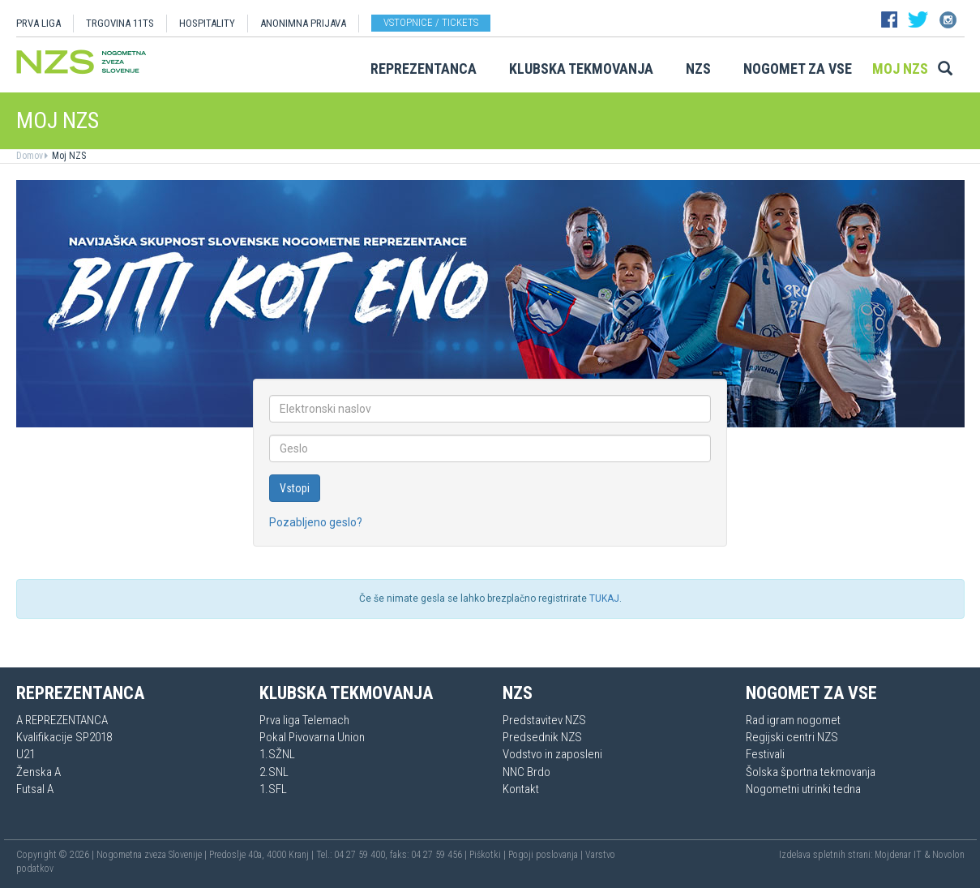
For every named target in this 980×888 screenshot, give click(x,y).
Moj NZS (900, 68)
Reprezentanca (423, 68)
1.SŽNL (277, 754)
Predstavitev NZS (544, 720)
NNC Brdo (526, 772)
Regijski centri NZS (792, 737)
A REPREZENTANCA (62, 720)
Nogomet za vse (797, 68)
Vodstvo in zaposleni (552, 754)
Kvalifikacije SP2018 (64, 737)
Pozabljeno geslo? (315, 522)
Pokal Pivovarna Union (312, 737)
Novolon (948, 854)
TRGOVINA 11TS (120, 23)
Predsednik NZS (542, 737)
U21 (25, 754)
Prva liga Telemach (304, 720)
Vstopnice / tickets (430, 22)
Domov (29, 155)
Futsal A (34, 789)
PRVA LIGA (38, 23)
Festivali (765, 754)
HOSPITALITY (207, 23)
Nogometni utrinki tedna (803, 789)
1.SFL (273, 789)
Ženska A (38, 772)
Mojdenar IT (898, 854)
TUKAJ (604, 598)
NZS (698, 68)
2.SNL (274, 772)
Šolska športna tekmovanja (810, 772)
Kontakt (521, 789)
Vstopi (295, 488)
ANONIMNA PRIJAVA (303, 23)
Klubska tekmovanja (581, 68)
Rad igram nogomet (793, 720)
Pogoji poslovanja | (546, 854)
